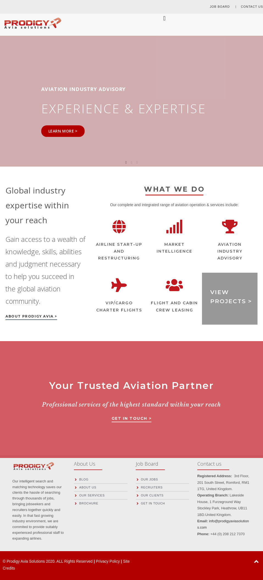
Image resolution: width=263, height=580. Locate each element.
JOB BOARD (220, 6)
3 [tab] (137, 162)
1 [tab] (126, 162)
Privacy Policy (108, 561)
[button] (31, 317)
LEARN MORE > (62, 131)
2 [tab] (131, 162)
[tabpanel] (131, 98)
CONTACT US (252, 6)
